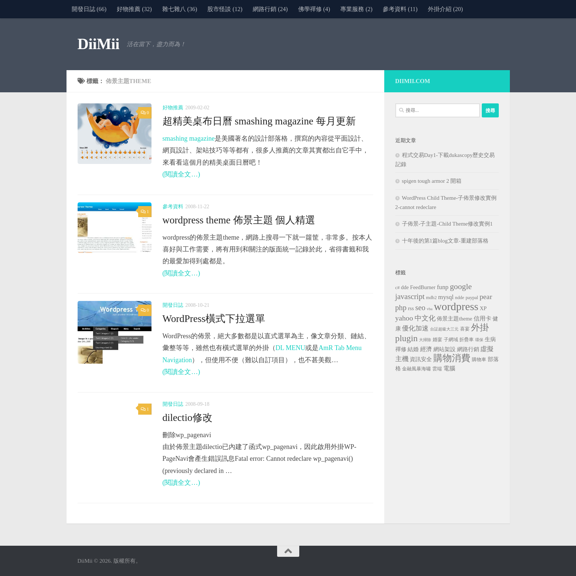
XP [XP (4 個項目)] (483, 308)
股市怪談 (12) (224, 9)
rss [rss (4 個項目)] (411, 308)
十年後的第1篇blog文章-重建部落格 (445, 241)
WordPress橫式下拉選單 (214, 318)
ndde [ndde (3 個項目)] (459, 297)
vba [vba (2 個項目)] (429, 309)
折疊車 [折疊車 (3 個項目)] (466, 339)
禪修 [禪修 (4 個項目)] (400, 349)
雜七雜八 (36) (179, 9)
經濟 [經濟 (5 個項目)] (426, 349)
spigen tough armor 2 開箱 (432, 181)
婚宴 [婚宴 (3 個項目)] (437, 339)
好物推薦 (173, 107)
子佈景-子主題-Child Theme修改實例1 (447, 224)
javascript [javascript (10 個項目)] (410, 296)
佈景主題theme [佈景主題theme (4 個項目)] (454, 319)
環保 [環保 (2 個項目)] (479, 340)
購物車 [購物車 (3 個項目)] (479, 359)
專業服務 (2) (356, 9)
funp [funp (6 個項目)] (442, 287)
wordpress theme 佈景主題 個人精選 (239, 220)
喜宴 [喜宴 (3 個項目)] (465, 329)
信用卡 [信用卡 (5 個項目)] (482, 318)
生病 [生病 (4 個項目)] (490, 339)
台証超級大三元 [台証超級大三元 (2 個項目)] (444, 329)
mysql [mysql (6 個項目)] (446, 297)
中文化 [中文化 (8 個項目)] (425, 318)
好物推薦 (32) (134, 9)
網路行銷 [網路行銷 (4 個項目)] (468, 349)
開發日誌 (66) (89, 9)
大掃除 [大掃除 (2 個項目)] (425, 340)
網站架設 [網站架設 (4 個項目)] (444, 349)
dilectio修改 (188, 417)
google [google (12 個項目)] (461, 286)
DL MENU (291, 348)
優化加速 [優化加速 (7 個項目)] (415, 328)
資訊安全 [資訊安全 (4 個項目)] (421, 359)
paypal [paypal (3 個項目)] (472, 297)
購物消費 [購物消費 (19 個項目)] (451, 358)
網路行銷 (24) (270, 9)
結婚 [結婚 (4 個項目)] (413, 349)
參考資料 (173, 206)
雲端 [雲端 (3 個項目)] (437, 368)
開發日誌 (173, 305)
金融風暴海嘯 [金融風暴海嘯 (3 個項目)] (416, 368)
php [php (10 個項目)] (401, 308)
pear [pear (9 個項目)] (486, 296)
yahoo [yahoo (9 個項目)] (404, 318)
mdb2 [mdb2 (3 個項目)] (431, 297)
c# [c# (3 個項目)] (397, 287)
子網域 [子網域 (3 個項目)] (451, 339)
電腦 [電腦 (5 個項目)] (449, 368)
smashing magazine (189, 138)
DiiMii (99, 43)
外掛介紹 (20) (445, 9)
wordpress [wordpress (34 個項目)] (456, 306)
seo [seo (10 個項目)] (420, 308)
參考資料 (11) (400, 9)
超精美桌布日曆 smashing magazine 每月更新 (259, 121)
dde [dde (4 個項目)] (405, 287)
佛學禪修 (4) (314, 9)
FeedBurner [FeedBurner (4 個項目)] (423, 287)
